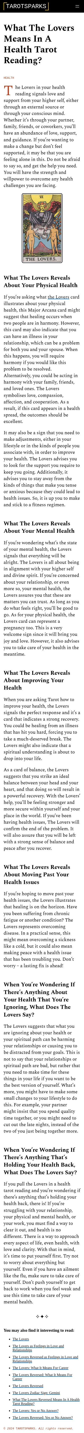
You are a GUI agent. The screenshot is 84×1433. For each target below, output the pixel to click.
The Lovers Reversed (28, 1388)
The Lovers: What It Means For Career (40, 1370)
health (9, 80)
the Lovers (58, 299)
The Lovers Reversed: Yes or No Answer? (43, 1420)
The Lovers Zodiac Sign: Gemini (36, 1395)
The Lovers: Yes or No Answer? (35, 1413)
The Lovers (21, 1341)
